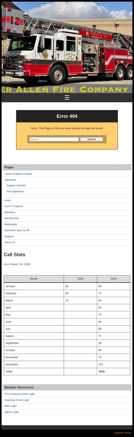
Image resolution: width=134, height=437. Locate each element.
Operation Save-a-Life (17, 230)
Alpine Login (12, 412)
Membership (12, 218)
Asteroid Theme (123, 432)
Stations (9, 236)
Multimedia (11, 224)
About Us (10, 242)
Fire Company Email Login (20, 393)
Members (10, 212)
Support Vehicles (16, 185)
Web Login (11, 405)
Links (7, 200)
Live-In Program (14, 206)
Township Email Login (17, 400)
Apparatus (10, 179)
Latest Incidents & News (18, 173)
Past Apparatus (15, 191)
